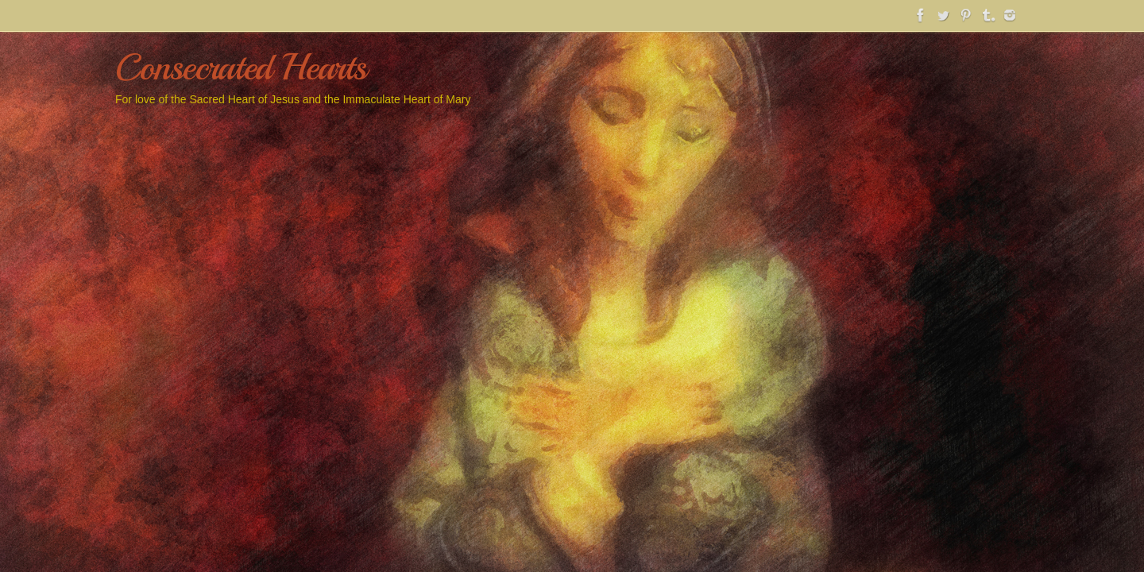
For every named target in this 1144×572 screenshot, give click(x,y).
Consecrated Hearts (240, 68)
